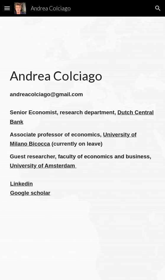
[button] (7, 8)
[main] (82, 148)
